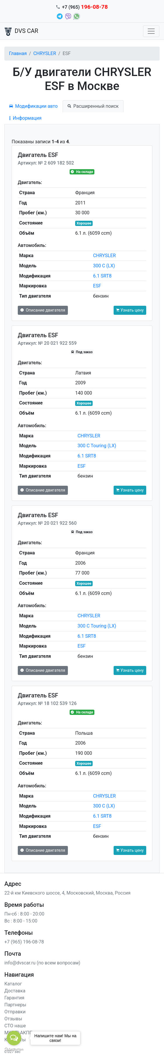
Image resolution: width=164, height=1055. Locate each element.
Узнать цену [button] (130, 310)
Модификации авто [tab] (33, 106)
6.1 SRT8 (102, 276)
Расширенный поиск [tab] (93, 106)
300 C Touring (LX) (96, 445)
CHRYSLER (44, 53)
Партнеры (15, 1005)
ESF (97, 286)
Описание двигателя (42, 310)
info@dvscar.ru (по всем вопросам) (42, 963)
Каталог (13, 984)
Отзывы (13, 1019)
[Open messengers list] (14, 1038)
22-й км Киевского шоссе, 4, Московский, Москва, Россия (67, 893)
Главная (18, 53)
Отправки (15, 1012)
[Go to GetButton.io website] (14, 1049)
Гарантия (14, 998)
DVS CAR (21, 31)
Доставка (14, 991)
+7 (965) (85, 7)
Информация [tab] (25, 118)
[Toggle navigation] (151, 31)
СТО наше (15, 1026)
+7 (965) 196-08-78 (24, 942)
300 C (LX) (104, 265)
